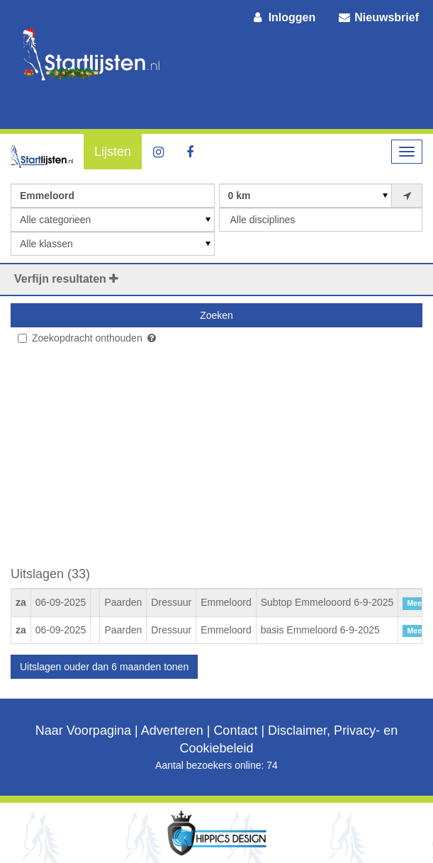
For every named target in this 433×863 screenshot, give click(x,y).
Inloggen (283, 17)
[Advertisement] (216, 461)
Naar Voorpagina (83, 730)
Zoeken (216, 315)
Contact (235, 730)
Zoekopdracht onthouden (80, 338)
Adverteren (172, 730)
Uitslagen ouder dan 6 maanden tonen (104, 666)
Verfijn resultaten (66, 279)
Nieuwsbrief (378, 17)
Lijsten (112, 152)
